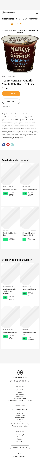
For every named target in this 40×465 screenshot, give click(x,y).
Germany (20, 437)
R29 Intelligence (20, 398)
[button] (20, 24)
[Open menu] (37, 12)
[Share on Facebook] (3, 144)
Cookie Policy (20, 415)
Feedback (20, 396)
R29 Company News (20, 409)
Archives (20, 420)
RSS (20, 422)
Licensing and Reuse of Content (20, 400)
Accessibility (20, 418)
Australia (20, 441)
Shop (15, 30)
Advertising (20, 394)
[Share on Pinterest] (8, 144)
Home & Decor (25, 30)
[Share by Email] (12, 144)
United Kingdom (20, 435)
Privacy (20, 413)
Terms (20, 411)
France (20, 439)
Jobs (20, 392)
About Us (20, 390)
